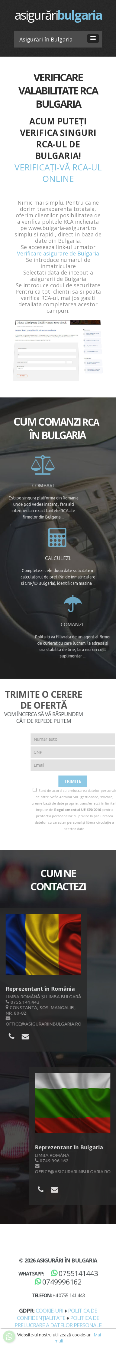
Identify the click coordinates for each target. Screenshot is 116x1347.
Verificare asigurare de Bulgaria (58, 253)
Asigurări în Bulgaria (67, 1319)
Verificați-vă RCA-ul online (58, 172)
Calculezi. (58, 558)
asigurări (58, 14)
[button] (93, 38)
